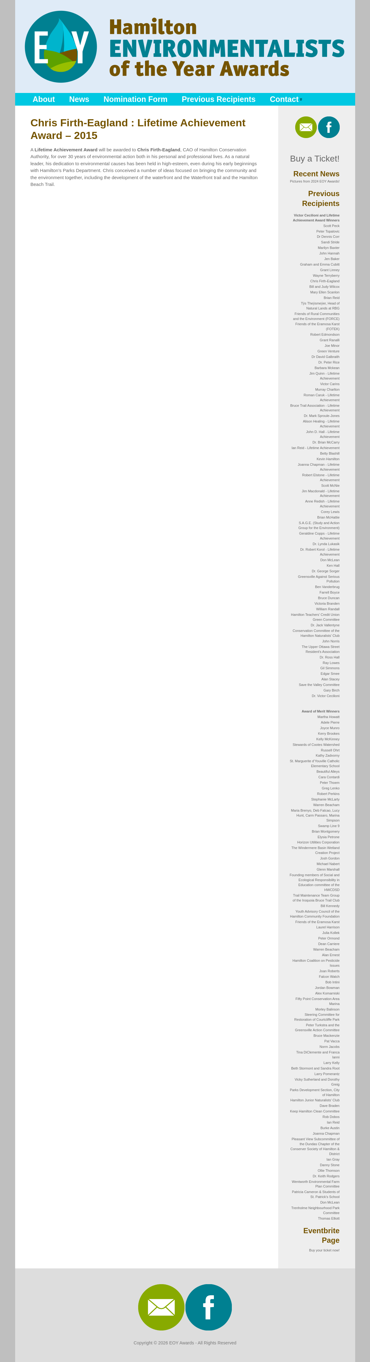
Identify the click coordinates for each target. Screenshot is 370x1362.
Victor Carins (330, 384)
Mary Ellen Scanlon (325, 292)
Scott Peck (331, 226)
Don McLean (329, 560)
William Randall (328, 609)
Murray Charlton (327, 389)
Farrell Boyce (330, 592)
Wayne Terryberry (326, 275)
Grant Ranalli (329, 340)
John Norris (330, 641)
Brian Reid (331, 298)
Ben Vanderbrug (327, 587)
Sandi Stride (330, 242)
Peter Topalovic (327, 231)
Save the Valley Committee (319, 685)
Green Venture (328, 351)
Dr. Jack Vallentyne (325, 625)
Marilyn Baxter (328, 248)
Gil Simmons (329, 668)
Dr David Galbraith (325, 357)
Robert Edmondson (325, 334)
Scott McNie (330, 485)
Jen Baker (332, 259)
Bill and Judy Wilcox (324, 286)
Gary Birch (332, 690)
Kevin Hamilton (328, 459)
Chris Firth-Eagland (325, 281)
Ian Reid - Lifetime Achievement (315, 448)
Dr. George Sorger (326, 571)
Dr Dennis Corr (328, 236)
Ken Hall (333, 565)
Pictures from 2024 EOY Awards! (314, 181)
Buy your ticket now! (324, 1250)
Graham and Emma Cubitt (320, 264)
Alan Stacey (330, 679)
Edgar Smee (330, 673)
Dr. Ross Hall (329, 657)
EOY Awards (181, 1342)
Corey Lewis (330, 512)
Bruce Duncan (329, 598)
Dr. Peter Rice (328, 362)
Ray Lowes (331, 663)
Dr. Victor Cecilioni (326, 696)
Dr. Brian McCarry (326, 442)
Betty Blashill (330, 453)
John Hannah (329, 253)
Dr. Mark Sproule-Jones (322, 416)
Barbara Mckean (327, 368)
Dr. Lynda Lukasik (326, 544)
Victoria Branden (326, 603)
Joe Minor (332, 345)
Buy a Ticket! (314, 158)
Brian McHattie (328, 517)
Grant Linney (330, 270)
